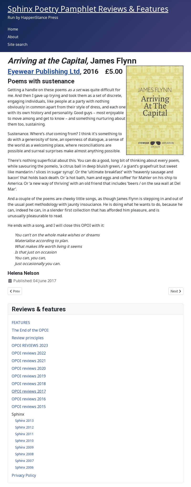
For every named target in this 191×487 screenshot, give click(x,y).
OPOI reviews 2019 (29, 376)
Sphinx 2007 (24, 460)
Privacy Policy (24, 475)
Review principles (28, 337)
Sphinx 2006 (24, 467)
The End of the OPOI (30, 330)
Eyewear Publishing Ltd (44, 71)
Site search (17, 44)
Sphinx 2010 (24, 440)
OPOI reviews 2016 (29, 399)
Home (13, 29)
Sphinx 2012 (24, 427)
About (13, 36)
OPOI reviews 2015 (29, 406)
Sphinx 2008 (24, 454)
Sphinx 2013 (24, 420)
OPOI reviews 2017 (29, 391)
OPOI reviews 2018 (29, 383)
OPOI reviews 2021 (29, 360)
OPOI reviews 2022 (29, 353)
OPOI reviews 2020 (29, 368)
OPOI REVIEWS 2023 (30, 345)
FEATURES (21, 322)
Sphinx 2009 (24, 447)
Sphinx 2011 (24, 434)
